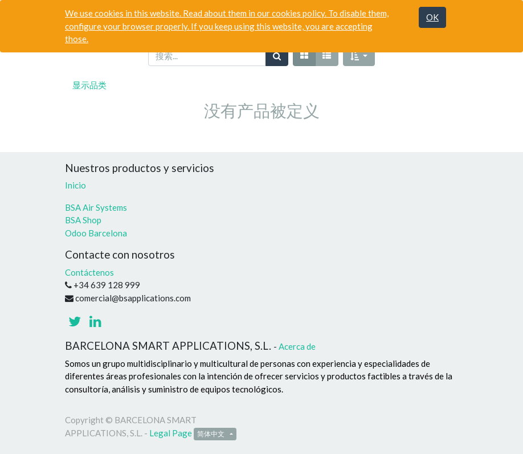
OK (432, 17)
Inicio (75, 185)
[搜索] (276, 56)
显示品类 (89, 85)
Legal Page (170, 433)
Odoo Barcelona (96, 233)
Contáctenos (89, 272)
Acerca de (297, 346)
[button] (359, 56)
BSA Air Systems (97, 207)
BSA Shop (83, 220)
